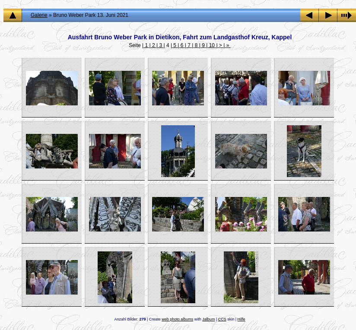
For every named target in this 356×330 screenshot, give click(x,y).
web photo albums (177, 319)
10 (211, 45)
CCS (222, 319)
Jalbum (208, 319)
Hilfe (241, 319)
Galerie (39, 15)
